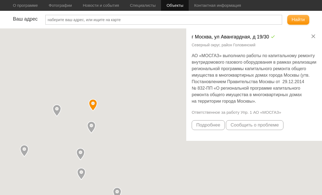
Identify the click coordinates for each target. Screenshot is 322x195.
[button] (91, 127)
